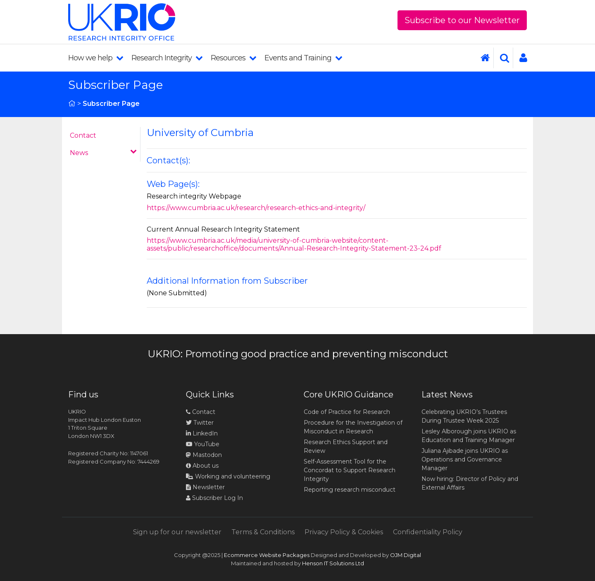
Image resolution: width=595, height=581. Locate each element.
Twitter (200, 422)
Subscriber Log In (214, 498)
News (103, 152)
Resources (233, 57)
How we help (95, 57)
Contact (83, 135)
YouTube (202, 444)
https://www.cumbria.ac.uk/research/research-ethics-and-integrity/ (256, 208)
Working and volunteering (228, 476)
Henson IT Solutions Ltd (333, 563)
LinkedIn (202, 433)
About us (202, 465)
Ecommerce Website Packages (266, 555)
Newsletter (205, 487)
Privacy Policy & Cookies (344, 532)
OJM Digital (405, 555)
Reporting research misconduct (349, 489)
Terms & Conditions (263, 532)
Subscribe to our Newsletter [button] (462, 20)
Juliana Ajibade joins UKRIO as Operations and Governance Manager (464, 459)
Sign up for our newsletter (177, 532)
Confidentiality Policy (427, 532)
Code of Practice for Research (347, 412)
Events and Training (303, 57)
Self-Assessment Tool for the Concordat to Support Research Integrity (349, 470)
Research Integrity (166, 57)
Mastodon (207, 455)
